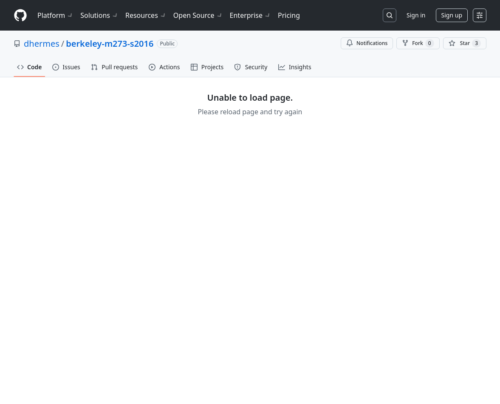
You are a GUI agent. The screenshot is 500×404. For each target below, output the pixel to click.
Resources (146, 15)
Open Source (198, 15)
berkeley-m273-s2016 (109, 43)
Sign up (451, 15)
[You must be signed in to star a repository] (464, 43)
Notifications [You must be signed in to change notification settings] (366, 43)
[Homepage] (20, 15)
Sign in (416, 15)
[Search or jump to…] (389, 15)
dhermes (41, 43)
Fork (418, 43)
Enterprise (250, 15)
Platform (55, 15)
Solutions (99, 15)
